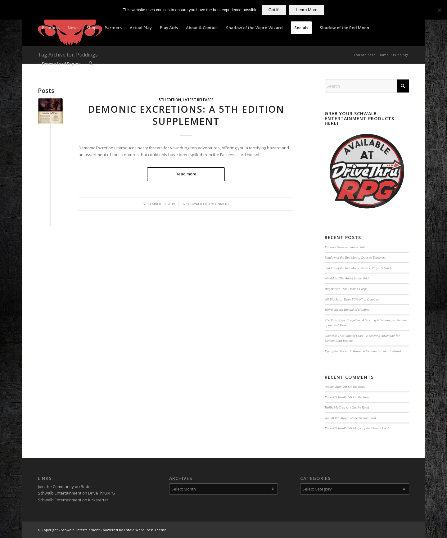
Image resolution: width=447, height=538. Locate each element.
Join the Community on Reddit (65, 486)
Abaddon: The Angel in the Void (346, 278)
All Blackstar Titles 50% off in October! (352, 299)
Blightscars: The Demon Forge (346, 289)
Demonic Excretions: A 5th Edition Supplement (186, 115)
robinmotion (333, 386)
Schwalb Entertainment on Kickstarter (73, 500)
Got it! (274, 9)
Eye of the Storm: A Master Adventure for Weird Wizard (363, 351)
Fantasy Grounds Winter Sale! (345, 247)
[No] (439, 10)
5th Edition (170, 99)
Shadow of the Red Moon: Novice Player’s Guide (358, 268)
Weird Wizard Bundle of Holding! (347, 309)
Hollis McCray (335, 407)
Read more (186, 174)
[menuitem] (51, 28)
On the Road (356, 386)
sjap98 (329, 418)
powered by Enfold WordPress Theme (134, 529)
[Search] (91, 64)
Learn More (306, 9)
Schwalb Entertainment (207, 204)
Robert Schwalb (335, 397)
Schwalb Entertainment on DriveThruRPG (76, 493)
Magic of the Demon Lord (358, 418)
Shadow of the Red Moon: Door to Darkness (355, 257)
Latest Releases (198, 99)
